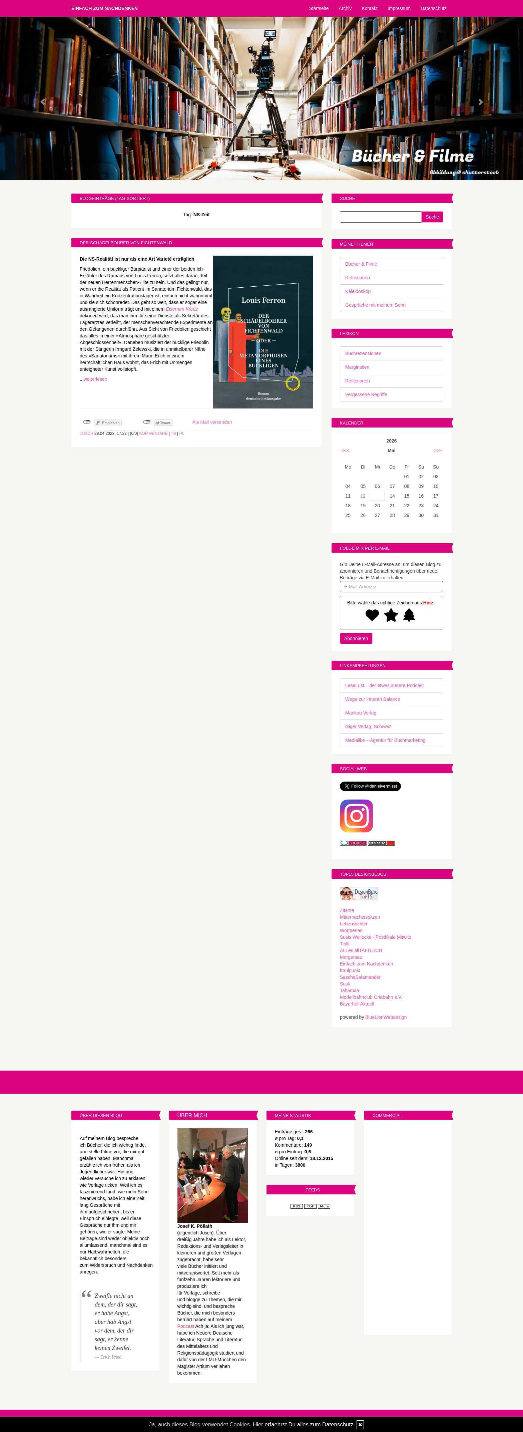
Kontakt (369, 8)
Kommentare (153, 433)
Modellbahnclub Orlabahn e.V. (371, 997)
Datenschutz (434, 8)
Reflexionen (357, 277)
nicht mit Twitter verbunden (147, 422)
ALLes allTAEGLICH (361, 950)
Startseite (319, 8)
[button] (39, 98)
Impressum (399, 8)
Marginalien (357, 367)
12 (363, 496)
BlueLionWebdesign (386, 1017)
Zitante (347, 910)
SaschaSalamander (360, 977)
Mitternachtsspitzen (360, 917)
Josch (86, 433)
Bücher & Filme (361, 264)
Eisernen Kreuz (182, 309)
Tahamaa (349, 990)
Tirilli (344, 943)
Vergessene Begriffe (366, 394)
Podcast (185, 1326)
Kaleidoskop (358, 291)
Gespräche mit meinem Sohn (375, 305)
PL (181, 433)
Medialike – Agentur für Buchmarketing (385, 740)
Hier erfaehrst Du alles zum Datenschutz (303, 1424)
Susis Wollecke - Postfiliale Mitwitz (375, 937)
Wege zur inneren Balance (372, 699)
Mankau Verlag (360, 712)
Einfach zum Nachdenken (104, 8)
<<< (345, 450)
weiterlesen (95, 379)
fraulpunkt (350, 970)
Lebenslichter (354, 923)
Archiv (345, 8)
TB (173, 433)
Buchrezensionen (363, 353)
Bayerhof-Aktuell (357, 1004)
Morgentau (351, 957)
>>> (438, 450)
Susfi (345, 983)
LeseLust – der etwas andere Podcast (384, 685)
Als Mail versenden (212, 422)
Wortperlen (351, 930)
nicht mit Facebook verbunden (87, 422)
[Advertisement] (408, 1228)
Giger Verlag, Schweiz (368, 726)
